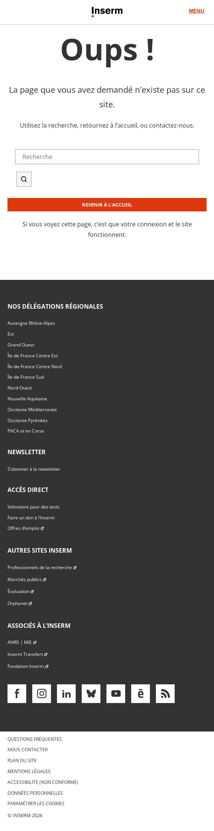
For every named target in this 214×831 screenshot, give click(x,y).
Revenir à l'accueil (107, 204)
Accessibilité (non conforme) (42, 782)
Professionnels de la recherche (42, 567)
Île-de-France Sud (25, 377)
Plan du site (22, 760)
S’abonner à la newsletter (33, 469)
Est (10, 334)
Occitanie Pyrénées (27, 420)
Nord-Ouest (19, 388)
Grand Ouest (20, 345)
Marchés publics (27, 579)
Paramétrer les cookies (35, 803)
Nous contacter (27, 749)
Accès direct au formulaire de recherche (55, 37)
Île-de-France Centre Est (32, 355)
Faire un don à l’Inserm (31, 517)
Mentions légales (29, 771)
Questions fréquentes (34, 739)
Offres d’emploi (26, 528)
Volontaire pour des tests (33, 507)
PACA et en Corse (25, 431)
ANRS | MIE (22, 642)
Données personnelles (35, 793)
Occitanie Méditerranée (32, 409)
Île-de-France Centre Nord (34, 366)
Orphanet (20, 603)
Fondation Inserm (28, 666)
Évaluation (20, 591)
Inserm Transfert (27, 654)
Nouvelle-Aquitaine (27, 398)
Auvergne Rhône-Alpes (31, 323)
